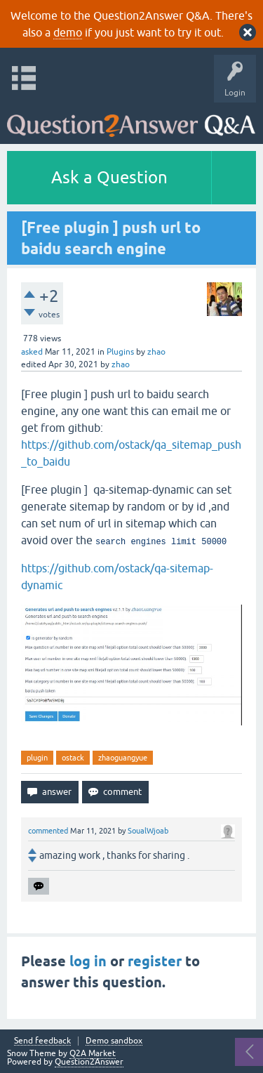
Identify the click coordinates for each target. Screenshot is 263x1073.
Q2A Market (92, 1053)
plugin (37, 757)
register (155, 961)
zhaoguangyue (122, 757)
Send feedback (42, 1041)
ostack (73, 757)
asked (32, 352)
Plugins (120, 352)
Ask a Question (109, 177)
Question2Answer (89, 1062)
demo (67, 32)
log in (88, 961)
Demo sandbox (114, 1041)
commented (48, 831)
